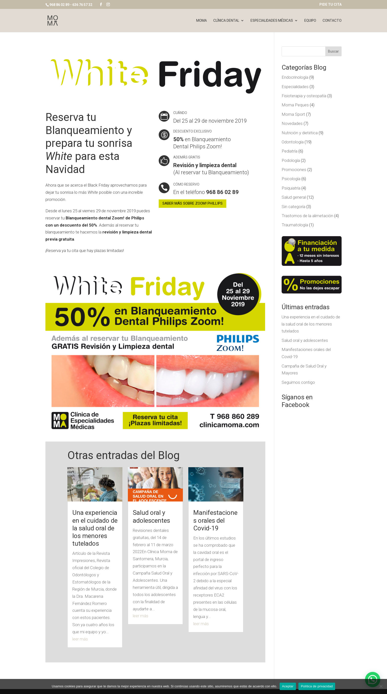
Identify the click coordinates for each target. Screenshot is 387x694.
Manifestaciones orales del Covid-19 (215, 520)
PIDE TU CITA (330, 4)
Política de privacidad (317, 686)
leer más (80, 638)
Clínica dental (226, 20)
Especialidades (295, 86)
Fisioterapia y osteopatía (304, 95)
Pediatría (289, 151)
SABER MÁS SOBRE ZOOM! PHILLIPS (192, 203)
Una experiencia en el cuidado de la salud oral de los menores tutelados (94, 528)
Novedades (292, 123)
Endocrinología (295, 77)
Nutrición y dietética (300, 132)
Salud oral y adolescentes (151, 516)
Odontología (293, 141)
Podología (291, 160)
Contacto (332, 20)
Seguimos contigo (298, 382)
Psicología (291, 178)
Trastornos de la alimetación (307, 215)
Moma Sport (293, 114)
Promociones (294, 169)
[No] (380, 686)
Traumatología (295, 224)
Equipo (310, 20)
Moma (201, 20)
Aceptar (288, 686)
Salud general (294, 197)
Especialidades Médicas (272, 20)
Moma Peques (295, 104)
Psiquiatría (291, 188)
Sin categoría (293, 206)
